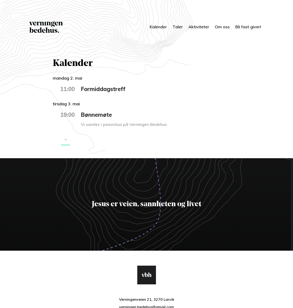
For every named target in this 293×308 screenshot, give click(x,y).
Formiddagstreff (103, 88)
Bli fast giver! (248, 26)
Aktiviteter (198, 26)
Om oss (222, 26)
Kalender (158, 26)
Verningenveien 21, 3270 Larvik (146, 299)
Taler (178, 26)
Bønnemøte (96, 114)
